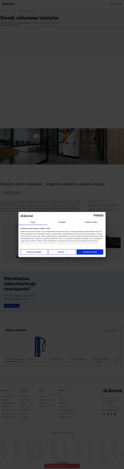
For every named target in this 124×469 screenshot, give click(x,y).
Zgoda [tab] (33, 222)
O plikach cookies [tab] (91, 222)
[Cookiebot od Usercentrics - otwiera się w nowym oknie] (95, 215)
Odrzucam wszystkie (34, 252)
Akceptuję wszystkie (90, 252)
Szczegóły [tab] (61, 222)
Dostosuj (62, 252)
